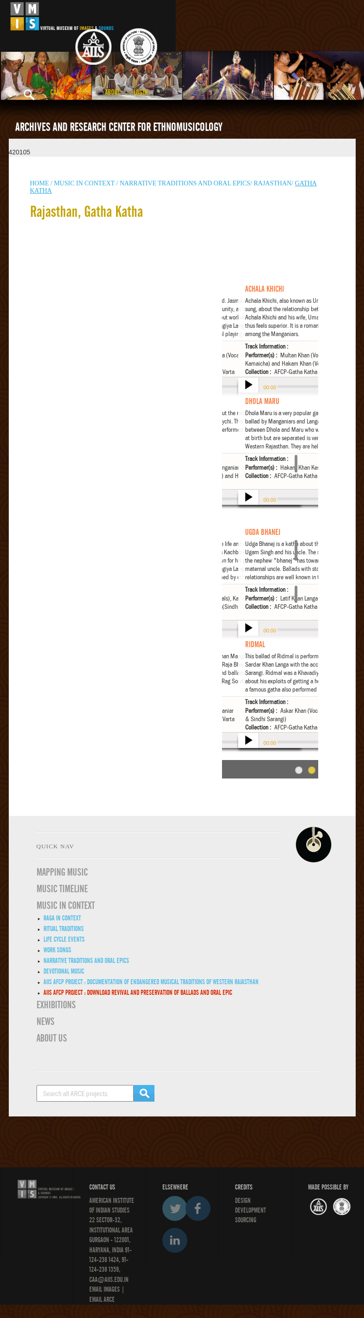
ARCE (85, 92)
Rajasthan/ (273, 183)
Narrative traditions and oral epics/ (186, 183)
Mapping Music (62, 872)
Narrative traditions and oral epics (86, 960)
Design (243, 1200)
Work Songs (57, 950)
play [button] (247, 386)
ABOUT (112, 92)
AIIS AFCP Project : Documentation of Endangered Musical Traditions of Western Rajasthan (151, 982)
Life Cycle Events (64, 939)
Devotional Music (63, 971)
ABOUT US (52, 1038)
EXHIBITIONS (56, 1005)
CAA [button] (57, 92)
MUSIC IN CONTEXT (66, 906)
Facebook (197, 1208)
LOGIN (141, 92)
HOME (39, 183)
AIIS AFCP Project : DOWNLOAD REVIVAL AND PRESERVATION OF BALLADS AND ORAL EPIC (137, 992)
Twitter (174, 1208)
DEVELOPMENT (250, 1210)
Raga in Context (62, 918)
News (46, 1022)
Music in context (84, 183)
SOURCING (245, 1220)
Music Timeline (62, 889)
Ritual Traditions (63, 929)
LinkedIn (174, 1240)
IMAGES (112, 1289)
